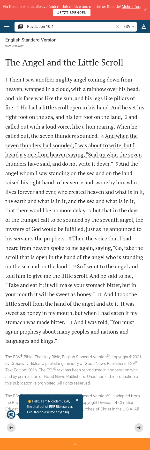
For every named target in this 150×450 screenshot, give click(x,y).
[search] (71, 26)
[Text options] (144, 27)
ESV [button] (129, 27)
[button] (145, 10)
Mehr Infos (131, 6)
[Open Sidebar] (75, 444)
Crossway (17, 46)
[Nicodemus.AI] (11, 414)
